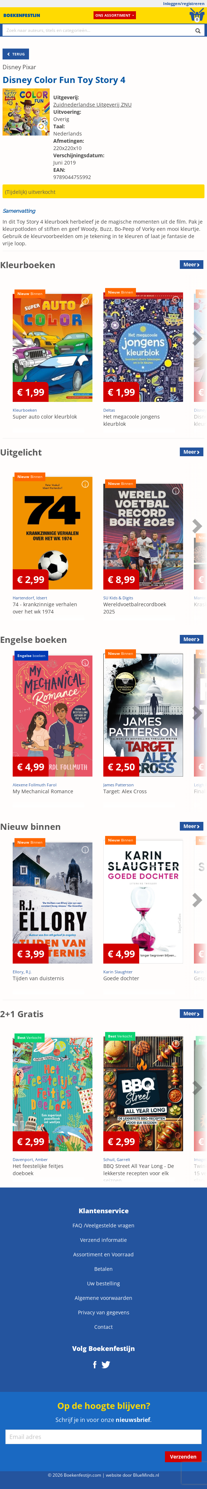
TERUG (16, 54)
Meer (189, 264)
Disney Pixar (19, 67)
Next (196, 338)
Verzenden (183, 1456)
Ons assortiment (114, 15)
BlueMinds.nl (146, 1475)
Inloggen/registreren (183, 3)
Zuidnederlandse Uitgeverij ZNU (92, 104)
